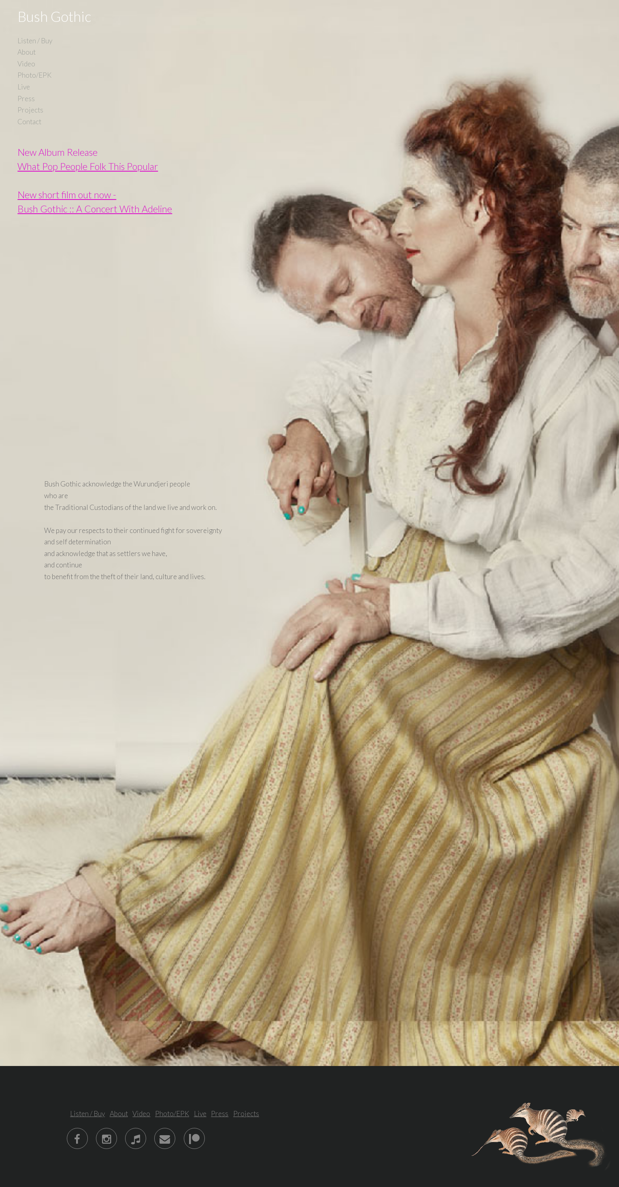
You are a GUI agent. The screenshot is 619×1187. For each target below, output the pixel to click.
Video (26, 63)
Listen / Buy (34, 40)
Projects (30, 110)
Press (26, 98)
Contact (29, 121)
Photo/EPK (34, 75)
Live (23, 87)
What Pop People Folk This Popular (87, 166)
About (26, 52)
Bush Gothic (54, 16)
